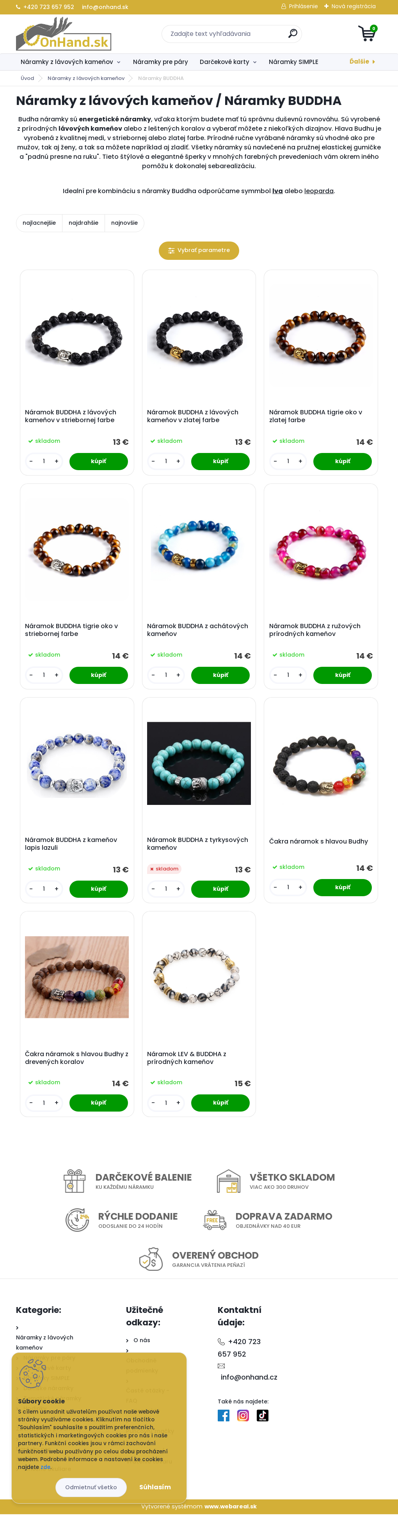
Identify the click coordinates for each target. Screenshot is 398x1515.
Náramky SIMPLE (293, 62)
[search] (292, 36)
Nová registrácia (354, 6)
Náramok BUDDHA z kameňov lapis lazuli (71, 845)
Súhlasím (155, 1487)
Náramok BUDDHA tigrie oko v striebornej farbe (71, 630)
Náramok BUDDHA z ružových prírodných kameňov (315, 630)
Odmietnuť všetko (91, 1487)
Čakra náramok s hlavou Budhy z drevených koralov (76, 1058)
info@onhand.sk (104, 7)
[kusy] (44, 462)
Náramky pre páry (160, 62)
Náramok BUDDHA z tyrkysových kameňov (197, 845)
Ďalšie (359, 61)
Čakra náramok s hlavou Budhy (318, 842)
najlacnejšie (39, 223)
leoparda (319, 190)
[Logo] (64, 33)
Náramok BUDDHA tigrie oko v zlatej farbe (315, 416)
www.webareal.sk (230, 1507)
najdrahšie (83, 223)
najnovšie (124, 223)
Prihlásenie (303, 6)
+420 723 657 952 (45, 7)
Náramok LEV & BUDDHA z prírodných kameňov (186, 1058)
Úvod (27, 78)
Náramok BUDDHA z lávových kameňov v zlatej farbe (192, 416)
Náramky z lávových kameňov (67, 62)
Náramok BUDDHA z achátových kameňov (197, 630)
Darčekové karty (224, 62)
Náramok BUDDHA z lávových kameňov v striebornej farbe (70, 416)
